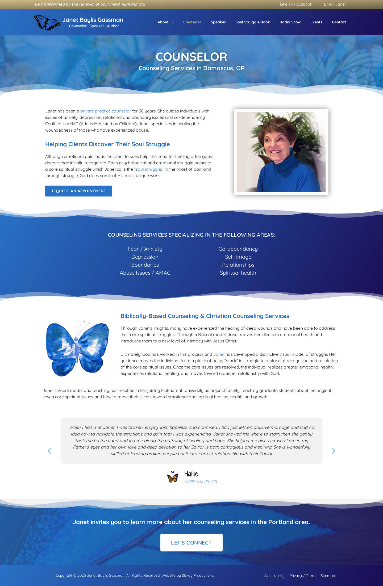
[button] (185, 22)
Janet (218, 354)
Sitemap (327, 575)
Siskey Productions (198, 575)
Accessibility (275, 575)
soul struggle (148, 169)
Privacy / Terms (303, 575)
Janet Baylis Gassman (105, 575)
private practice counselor (105, 111)
